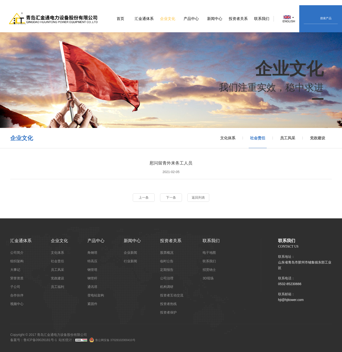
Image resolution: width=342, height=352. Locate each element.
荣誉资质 (17, 278)
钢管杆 (92, 278)
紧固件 (92, 304)
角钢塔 (92, 252)
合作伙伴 (17, 295)
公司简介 (17, 252)
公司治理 (166, 278)
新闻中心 (214, 19)
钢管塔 (92, 270)
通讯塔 (92, 287)
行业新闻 (130, 261)
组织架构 (17, 261)
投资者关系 (238, 19)
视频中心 (17, 304)
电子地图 (209, 252)
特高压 (92, 261)
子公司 (15, 287)
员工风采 (287, 138)
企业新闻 (130, 252)
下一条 (171, 197)
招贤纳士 (209, 270)
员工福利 (57, 287)
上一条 (144, 197)
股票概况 (166, 252)
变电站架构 (95, 295)
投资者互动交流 (171, 295)
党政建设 (317, 138)
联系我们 (261, 19)
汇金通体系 (144, 19)
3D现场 (208, 278)
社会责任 (258, 142)
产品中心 (191, 19)
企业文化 (167, 19)
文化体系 (227, 138)
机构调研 (166, 287)
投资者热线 (168, 304)
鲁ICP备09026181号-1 (40, 340)
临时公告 (166, 261)
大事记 (15, 270)
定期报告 (166, 270)
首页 (120, 19)
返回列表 (198, 197)
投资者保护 (168, 312)
